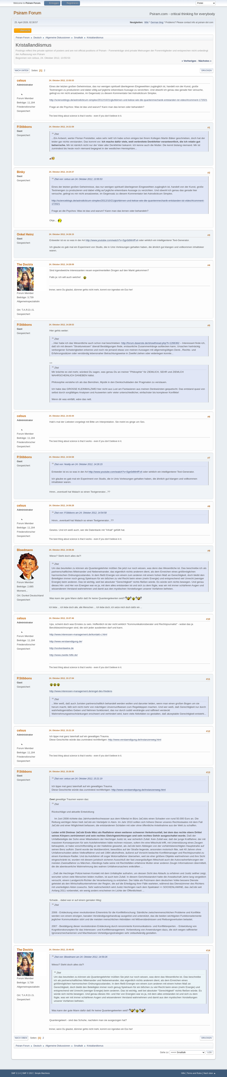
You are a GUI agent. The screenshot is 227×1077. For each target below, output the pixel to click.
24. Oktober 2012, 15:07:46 (61, 618)
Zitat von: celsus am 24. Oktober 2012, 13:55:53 (78, 179)
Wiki (146, 22)
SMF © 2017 (27, 1073)
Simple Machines (42, 1073)
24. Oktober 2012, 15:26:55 (61, 771)
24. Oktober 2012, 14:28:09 (61, 264)
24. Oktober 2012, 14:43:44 (61, 416)
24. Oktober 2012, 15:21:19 (61, 730)
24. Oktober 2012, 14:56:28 (61, 505)
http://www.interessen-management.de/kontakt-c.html (78, 634)
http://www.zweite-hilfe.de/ (63, 655)
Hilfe (183, 1073)
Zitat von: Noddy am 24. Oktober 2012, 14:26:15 (78, 464)
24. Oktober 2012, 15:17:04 (61, 678)
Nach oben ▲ (209, 1073)
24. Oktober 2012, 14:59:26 (61, 550)
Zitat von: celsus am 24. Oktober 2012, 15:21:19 (78, 778)
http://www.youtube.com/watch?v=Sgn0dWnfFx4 (112, 240)
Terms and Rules (194, 1073)
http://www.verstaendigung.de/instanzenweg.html (134, 739)
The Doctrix (25, 264)
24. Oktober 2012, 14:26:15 (61, 234)
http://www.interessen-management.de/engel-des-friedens (80, 691)
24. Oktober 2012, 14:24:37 (61, 172)
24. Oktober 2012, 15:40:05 (61, 949)
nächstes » (205, 60)
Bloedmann (25, 550)
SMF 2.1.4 (16, 1073)
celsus (21, 80)
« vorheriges (189, 60)
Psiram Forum (27, 12)
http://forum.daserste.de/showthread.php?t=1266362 (150, 343)
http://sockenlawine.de (61, 648)
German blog (157, 22)
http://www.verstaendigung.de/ (65, 641)
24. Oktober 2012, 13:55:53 (61, 80)
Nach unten (21, 70)
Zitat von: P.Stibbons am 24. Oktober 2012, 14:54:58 (80, 513)
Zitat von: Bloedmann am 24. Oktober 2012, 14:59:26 (80, 957)
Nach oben (21, 1038)
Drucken (206, 70)
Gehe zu (164, 1052)
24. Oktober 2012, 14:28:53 (61, 325)
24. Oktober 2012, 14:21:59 (61, 127)
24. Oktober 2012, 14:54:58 (61, 457)
